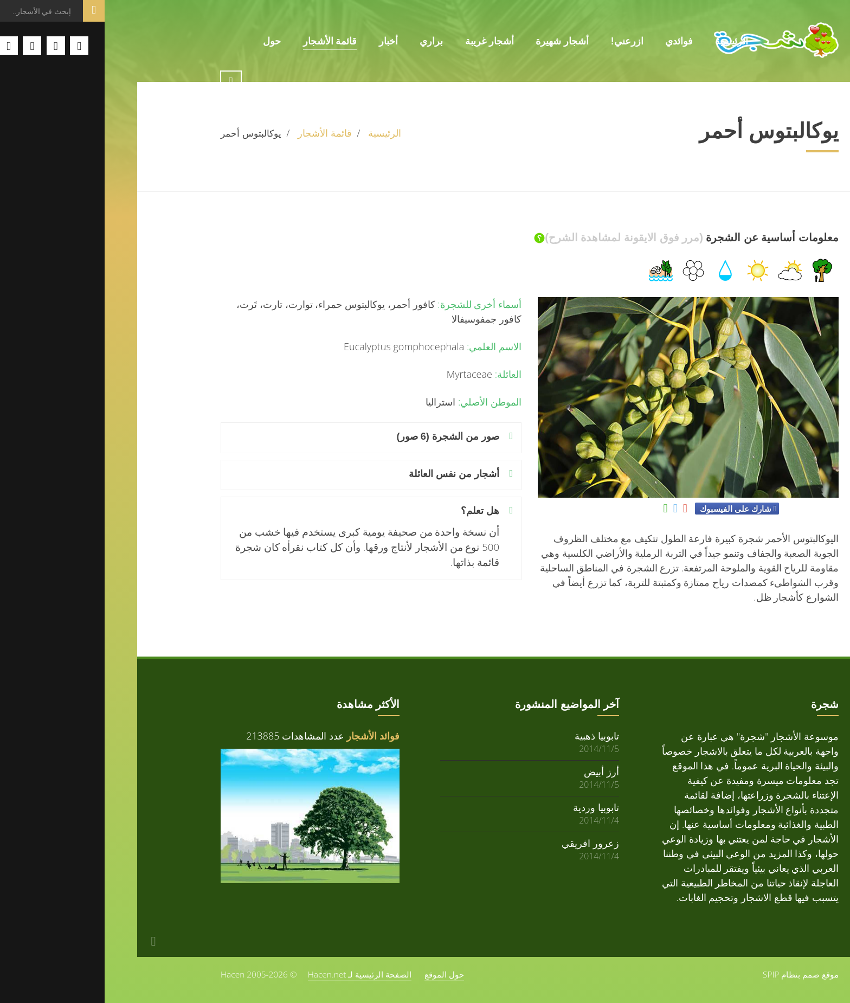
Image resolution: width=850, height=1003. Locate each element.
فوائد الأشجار (268, 735)
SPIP (666, 974)
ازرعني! (522, 41)
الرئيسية (626, 41)
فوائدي (574, 41)
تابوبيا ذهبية (492, 735)
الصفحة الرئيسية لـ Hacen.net (255, 974)
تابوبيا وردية (491, 807)
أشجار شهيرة (457, 41)
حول (167, 41)
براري (326, 41)
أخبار (283, 41)
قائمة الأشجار (225, 41)
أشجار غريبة (384, 41)
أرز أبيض (496, 771)
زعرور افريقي (485, 843)
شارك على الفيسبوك (630, 508)
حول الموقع (339, 974)
